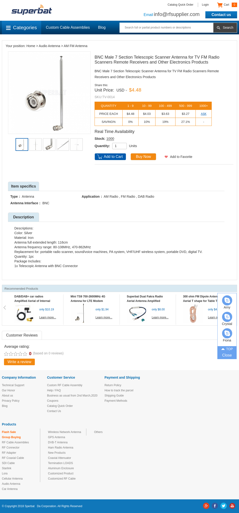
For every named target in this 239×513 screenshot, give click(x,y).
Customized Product (60, 473)
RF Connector (11, 447)
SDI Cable (8, 463)
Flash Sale (9, 432)
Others (98, 432)
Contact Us (54, 411)
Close (227, 355)
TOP (227, 348)
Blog (102, 27)
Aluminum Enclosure (61, 468)
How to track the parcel (118, 390)
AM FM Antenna (75, 46)
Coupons (52, 400)
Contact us (221, 15)
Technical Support (13, 385)
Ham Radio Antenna (60, 447)
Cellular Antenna (12, 478)
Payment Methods (115, 400)
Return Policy (112, 385)
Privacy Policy (11, 400)
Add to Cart (113, 157)
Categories (21, 27)
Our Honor (8, 390)
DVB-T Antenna (58, 442)
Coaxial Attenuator (59, 458)
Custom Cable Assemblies (68, 27)
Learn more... (47, 317)
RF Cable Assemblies (15, 442)
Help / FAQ (54, 390)
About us (7, 395)
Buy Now (143, 157)
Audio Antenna (49, 46)
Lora (5, 473)
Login (205, 4)
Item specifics (23, 186)
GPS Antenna (56, 437)
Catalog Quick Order (180, 4)
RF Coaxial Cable (13, 458)
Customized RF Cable (62, 478)
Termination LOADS (60, 463)
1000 (110, 138)
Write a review (19, 362)
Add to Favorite (181, 157)
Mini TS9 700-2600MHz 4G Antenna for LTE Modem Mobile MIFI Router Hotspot (89, 301)
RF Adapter (9, 452)
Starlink (6, 468)
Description (23, 217)
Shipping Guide (114, 395)
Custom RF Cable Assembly (64, 385)
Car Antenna (10, 489)
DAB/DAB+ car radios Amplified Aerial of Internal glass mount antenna (32, 301)
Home (30, 46)
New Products (57, 452)
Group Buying (11, 437)
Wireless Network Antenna (64, 432)
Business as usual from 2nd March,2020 (72, 395)
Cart (227, 5)
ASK (204, 114)
